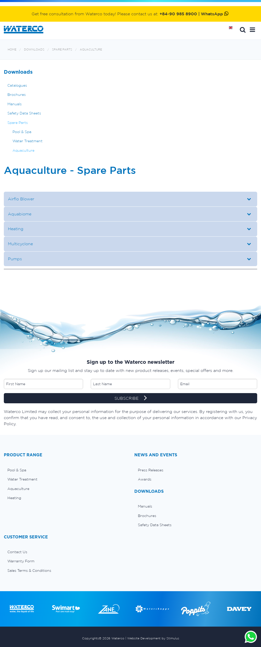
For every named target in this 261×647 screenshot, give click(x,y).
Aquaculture (91, 49)
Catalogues (17, 85)
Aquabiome (19, 214)
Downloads (34, 49)
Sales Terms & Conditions (29, 570)
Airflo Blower (21, 199)
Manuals (14, 104)
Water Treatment (27, 141)
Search (242, 29)
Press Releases (150, 470)
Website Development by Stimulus (153, 638)
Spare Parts (62, 49)
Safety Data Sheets (24, 113)
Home (232, 29)
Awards (144, 479)
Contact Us (17, 552)
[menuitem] (65, 470)
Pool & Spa (21, 132)
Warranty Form (20, 561)
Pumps (15, 258)
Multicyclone (21, 243)
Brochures (16, 95)
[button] (252, 29)
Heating (15, 228)
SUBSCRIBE (130, 398)
